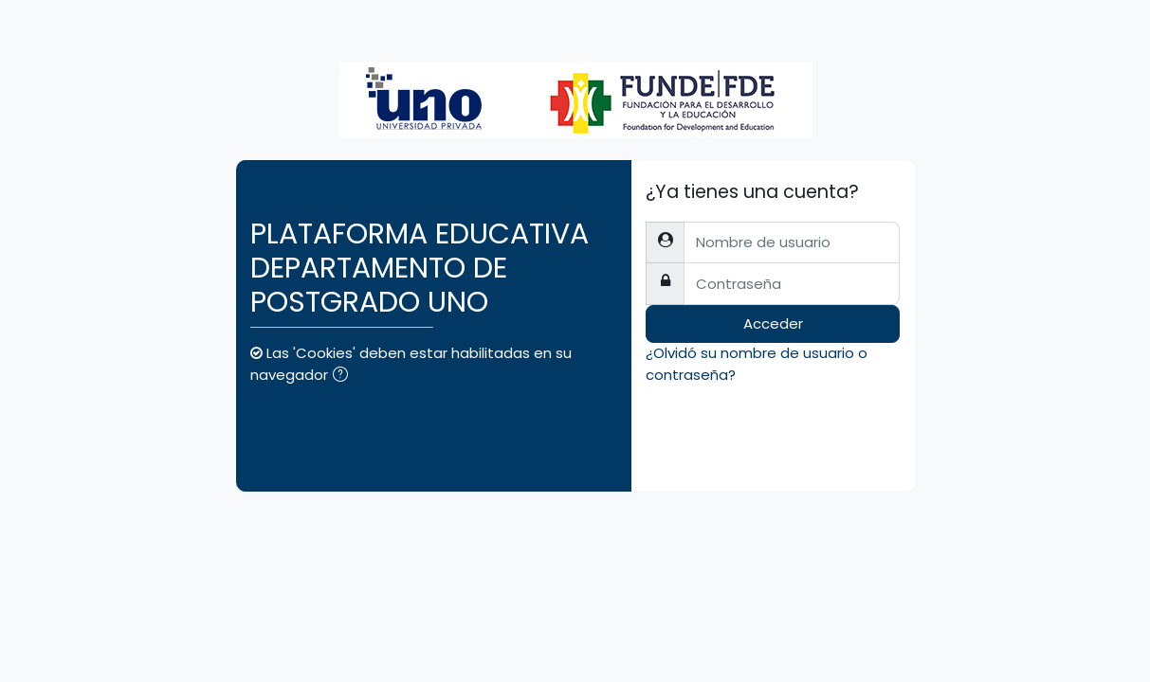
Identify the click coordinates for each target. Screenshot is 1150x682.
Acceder (773, 323)
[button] (344, 376)
